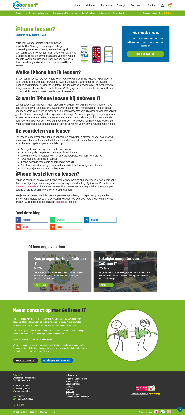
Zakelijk (121, 5)
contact (60, 202)
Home (77, 5)
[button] (32, 220)
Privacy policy (72, 381)
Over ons (136, 5)
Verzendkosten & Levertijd (77, 396)
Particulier (106, 5)
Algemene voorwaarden (76, 378)
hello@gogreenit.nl (23, 388)
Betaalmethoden (73, 384)
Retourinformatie (73, 394)
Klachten (70, 391)
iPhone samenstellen (27, 186)
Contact (152, 5)
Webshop (91, 5)
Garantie (69, 389)
